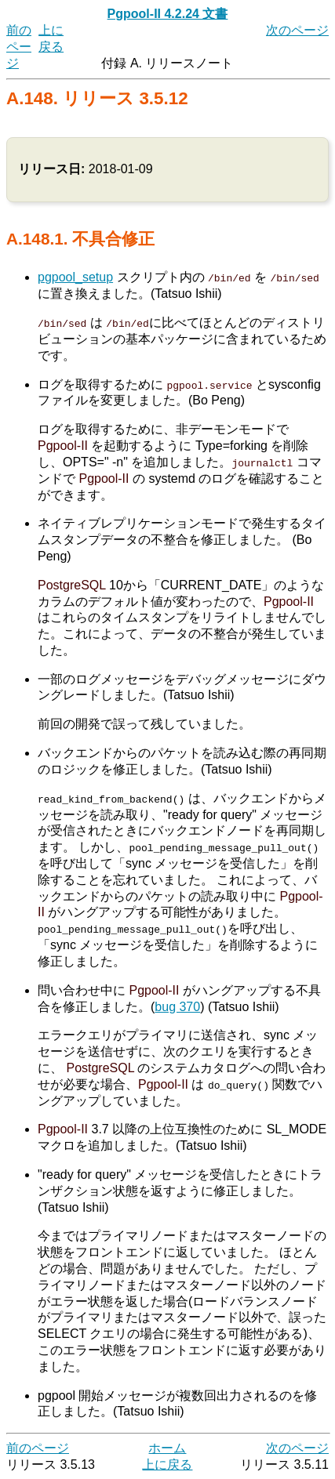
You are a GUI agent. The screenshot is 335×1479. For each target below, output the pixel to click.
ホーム (167, 1447)
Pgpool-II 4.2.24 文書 (167, 13)
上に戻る (167, 1463)
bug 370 (177, 1006)
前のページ (18, 47)
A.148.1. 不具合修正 (80, 239)
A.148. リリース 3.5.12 (97, 98)
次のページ (297, 30)
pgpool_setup (75, 277)
